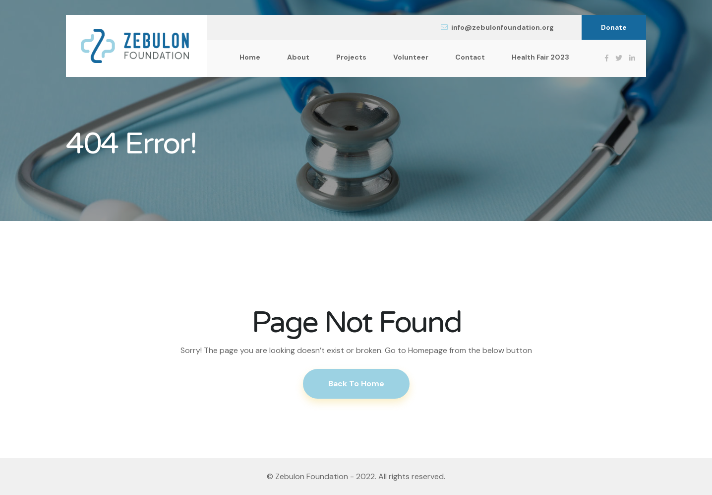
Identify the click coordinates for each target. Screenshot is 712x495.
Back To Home (356, 383)
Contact (470, 57)
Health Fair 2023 (540, 57)
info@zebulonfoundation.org (497, 27)
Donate (614, 27)
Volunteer (410, 57)
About (298, 57)
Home (249, 57)
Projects (351, 57)
